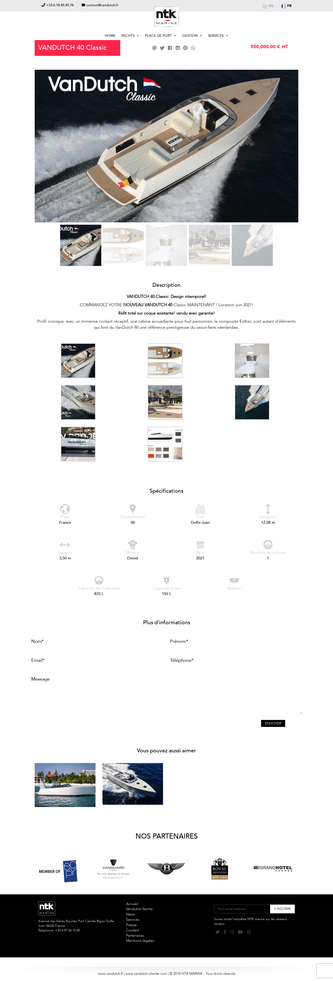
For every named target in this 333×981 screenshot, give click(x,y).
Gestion (192, 35)
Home (110, 35)
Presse (131, 924)
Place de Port (161, 35)
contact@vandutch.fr (102, 5)
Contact (132, 930)
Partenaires (135, 935)
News (130, 914)
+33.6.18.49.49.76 (60, 5)
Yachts (130, 35)
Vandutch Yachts (139, 909)
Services (218, 35)
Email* (38, 660)
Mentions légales (140, 940)
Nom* (37, 641)
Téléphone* (182, 660)
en (267, 5)
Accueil (132, 903)
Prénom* (179, 641)
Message (40, 679)
